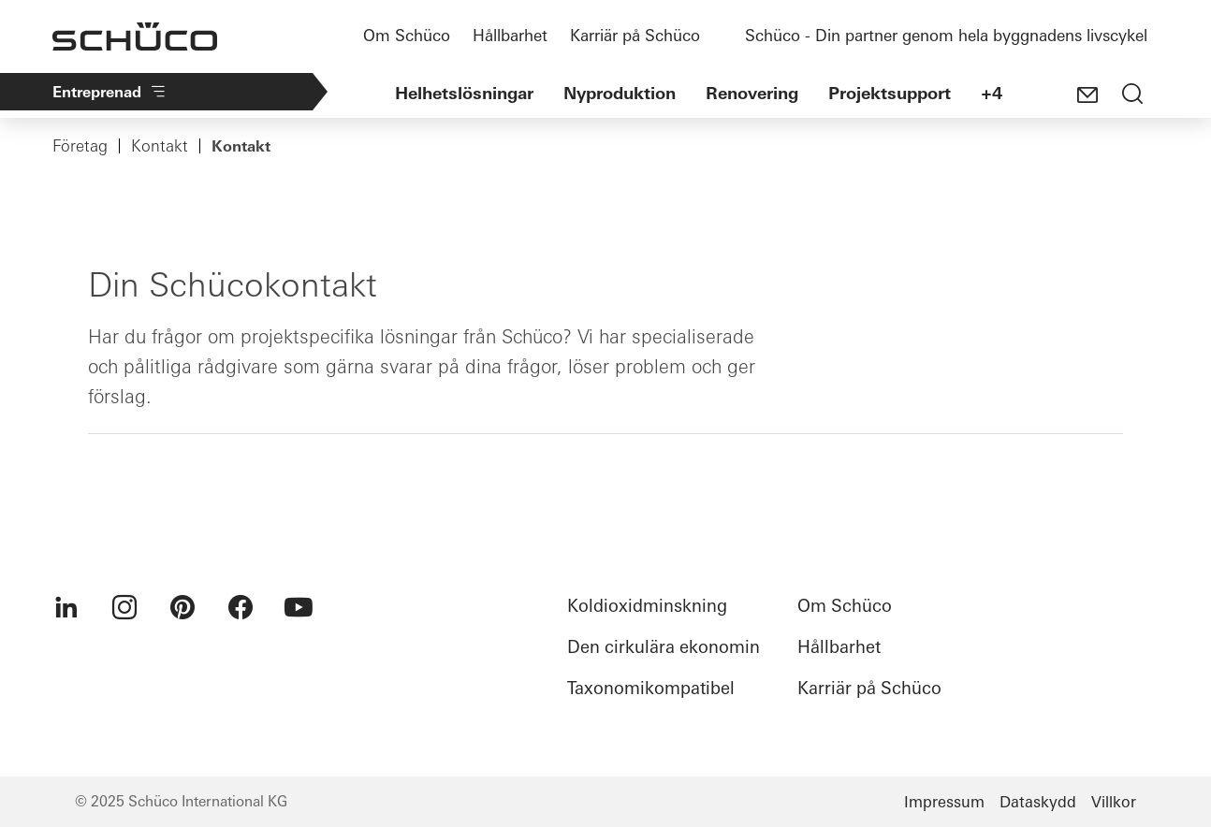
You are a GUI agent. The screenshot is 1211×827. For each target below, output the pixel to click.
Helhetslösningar (464, 93)
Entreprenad (110, 91)
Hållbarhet (510, 35)
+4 (991, 93)
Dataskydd (1037, 801)
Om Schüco (406, 35)
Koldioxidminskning (647, 606)
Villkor (1113, 801)
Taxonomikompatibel (651, 688)
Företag (80, 146)
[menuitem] (66, 607)
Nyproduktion (619, 93)
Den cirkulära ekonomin (663, 647)
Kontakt (159, 146)
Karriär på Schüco (635, 35)
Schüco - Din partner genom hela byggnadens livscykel (946, 35)
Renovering (752, 93)
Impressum (944, 801)
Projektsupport (889, 93)
